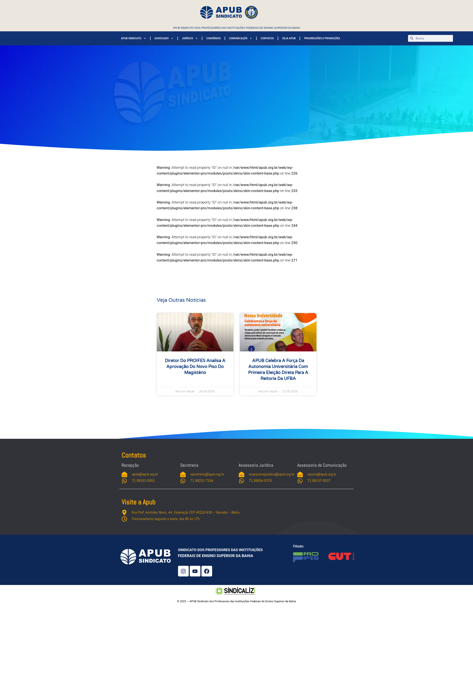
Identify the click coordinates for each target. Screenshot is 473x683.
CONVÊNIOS (213, 38)
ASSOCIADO (164, 38)
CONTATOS (267, 38)
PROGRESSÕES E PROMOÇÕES (322, 38)
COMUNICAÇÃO (240, 38)
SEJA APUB (289, 38)
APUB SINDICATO (133, 38)
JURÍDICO (190, 38)
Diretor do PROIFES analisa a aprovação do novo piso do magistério (195, 366)
